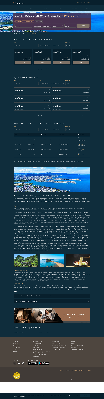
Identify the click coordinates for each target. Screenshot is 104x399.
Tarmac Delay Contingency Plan (39, 354)
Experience (74, 8)
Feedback (73, 347)
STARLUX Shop (56, 349)
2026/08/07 (67, 26)
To (34, 24)
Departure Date (56, 24)
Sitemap (15, 351)
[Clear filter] (63, 45)
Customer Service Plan (37, 349)
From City (83, 370)
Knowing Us (15, 343)
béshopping (79, 2)
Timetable (30, 8)
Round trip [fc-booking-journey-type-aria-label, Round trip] (17, 21)
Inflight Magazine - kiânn (58, 347)
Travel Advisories (16, 347)
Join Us (15, 349)
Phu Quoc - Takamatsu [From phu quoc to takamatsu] (44, 332)
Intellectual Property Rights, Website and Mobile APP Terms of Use (41, 351)
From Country (88, 370)
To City (66, 370)
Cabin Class (67, 42)
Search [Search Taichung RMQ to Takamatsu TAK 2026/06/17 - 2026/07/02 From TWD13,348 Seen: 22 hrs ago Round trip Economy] (23, 62)
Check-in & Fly (59, 8)
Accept (85, 395)
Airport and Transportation (77, 345)
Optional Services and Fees (77, 349)
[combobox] (23, 26)
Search (83, 25)
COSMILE (88, 8)
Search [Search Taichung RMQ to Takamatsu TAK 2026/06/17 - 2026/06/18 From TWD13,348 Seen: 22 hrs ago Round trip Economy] (61, 62)
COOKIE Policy (36, 347)
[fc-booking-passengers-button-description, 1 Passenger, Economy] (27, 21)
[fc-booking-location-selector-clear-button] (50, 25)
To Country (62, 370)
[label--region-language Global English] (87, 2)
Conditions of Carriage (37, 343)
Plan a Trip (16, 8)
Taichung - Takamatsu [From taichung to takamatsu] (18, 332)
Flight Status (44, 8)
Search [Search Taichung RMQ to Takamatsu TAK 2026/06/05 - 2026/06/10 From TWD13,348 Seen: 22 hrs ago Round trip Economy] (42, 62)
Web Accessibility (36, 356)
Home (15, 33)
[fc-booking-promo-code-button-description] (38, 21)
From (16, 24)
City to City (71, 370)
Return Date (67, 24)
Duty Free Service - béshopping (59, 345)
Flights (20, 33)
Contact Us (73, 343)
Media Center (16, 345)
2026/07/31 (55, 26)
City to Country (77, 370)
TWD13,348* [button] (71, 15)
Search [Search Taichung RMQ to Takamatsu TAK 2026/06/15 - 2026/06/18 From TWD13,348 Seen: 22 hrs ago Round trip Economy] (80, 62)
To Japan (26, 33)
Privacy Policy (22, 396)
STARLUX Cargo (56, 343)
